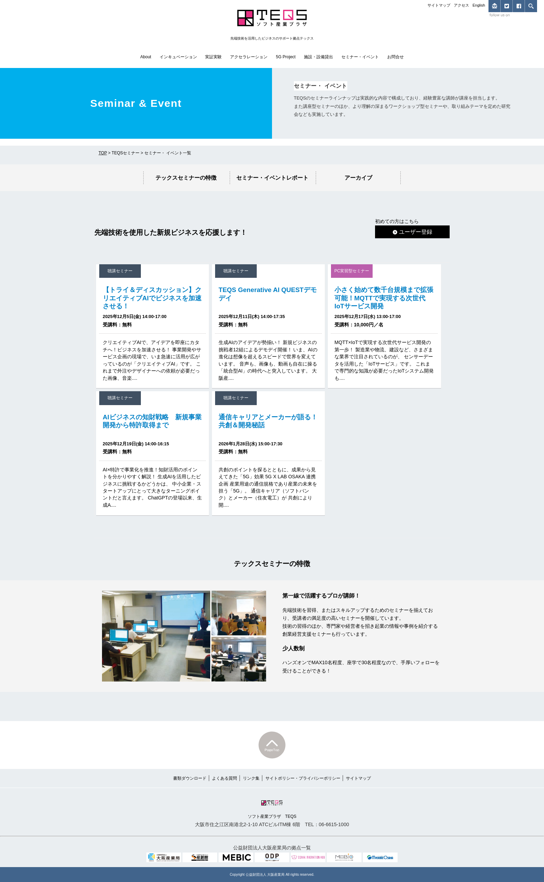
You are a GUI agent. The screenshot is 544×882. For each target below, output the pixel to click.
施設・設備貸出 (318, 56)
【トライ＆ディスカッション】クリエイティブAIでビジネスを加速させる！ (152, 297)
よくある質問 (224, 778)
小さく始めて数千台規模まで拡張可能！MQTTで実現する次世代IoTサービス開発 (383, 297)
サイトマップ (438, 5)
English (479, 5)
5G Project (286, 56)
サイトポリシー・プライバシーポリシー (302, 778)
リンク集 (251, 778)
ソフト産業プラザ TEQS (272, 808)
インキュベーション (178, 56)
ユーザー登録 (412, 232)
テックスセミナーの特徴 (185, 177)
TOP (103, 153)
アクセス (461, 5)
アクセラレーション (248, 56)
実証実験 (213, 56)
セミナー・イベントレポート (272, 177)
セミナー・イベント (360, 56)
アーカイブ (358, 177)
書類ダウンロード (189, 778)
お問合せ (395, 56)
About (145, 56)
